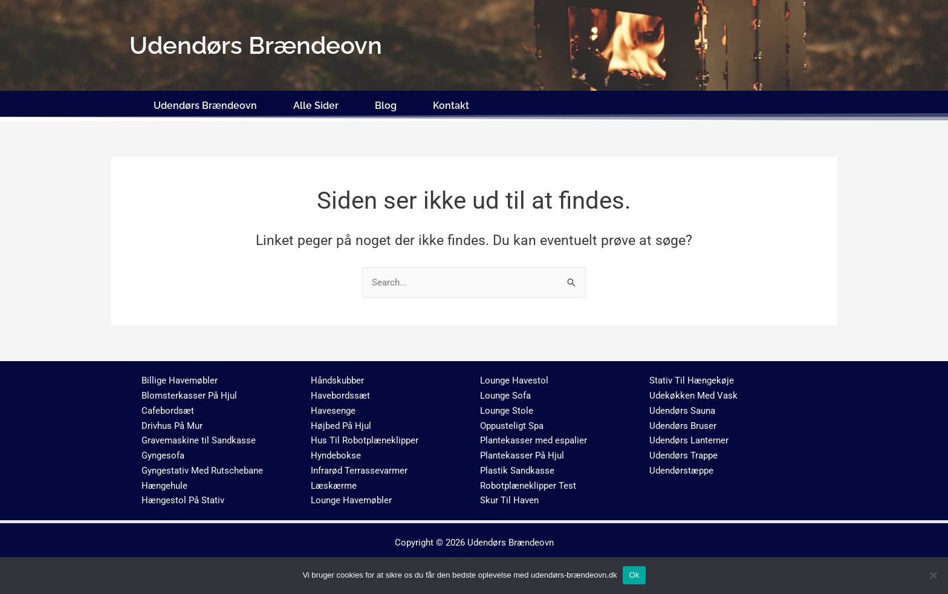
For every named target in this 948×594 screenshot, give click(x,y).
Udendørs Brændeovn (205, 104)
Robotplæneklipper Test (528, 483)
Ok (634, 574)
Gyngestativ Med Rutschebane (202, 468)
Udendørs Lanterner (689, 439)
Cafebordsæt (167, 408)
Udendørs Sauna (682, 408)
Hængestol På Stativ (182, 499)
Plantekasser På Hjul (522, 453)
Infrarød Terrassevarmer (359, 468)
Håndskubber (337, 379)
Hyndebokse (336, 453)
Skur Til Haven (509, 499)
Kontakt (451, 104)
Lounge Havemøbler (351, 499)
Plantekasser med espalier (533, 439)
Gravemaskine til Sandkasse (198, 439)
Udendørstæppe (681, 468)
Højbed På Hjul (341, 424)
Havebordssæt (340, 393)
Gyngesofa (162, 453)
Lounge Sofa (505, 393)
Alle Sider (316, 104)
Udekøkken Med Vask (693, 393)
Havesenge (333, 408)
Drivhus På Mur (172, 424)
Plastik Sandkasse (517, 468)
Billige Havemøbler (179, 379)
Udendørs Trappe (683, 453)
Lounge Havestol (514, 379)
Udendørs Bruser (682, 424)
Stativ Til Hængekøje (691, 379)
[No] (933, 575)
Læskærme (334, 483)
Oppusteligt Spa (512, 424)
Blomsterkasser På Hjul (189, 393)
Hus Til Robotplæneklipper (364, 439)
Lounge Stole (506, 408)
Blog (386, 104)
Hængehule (164, 483)
